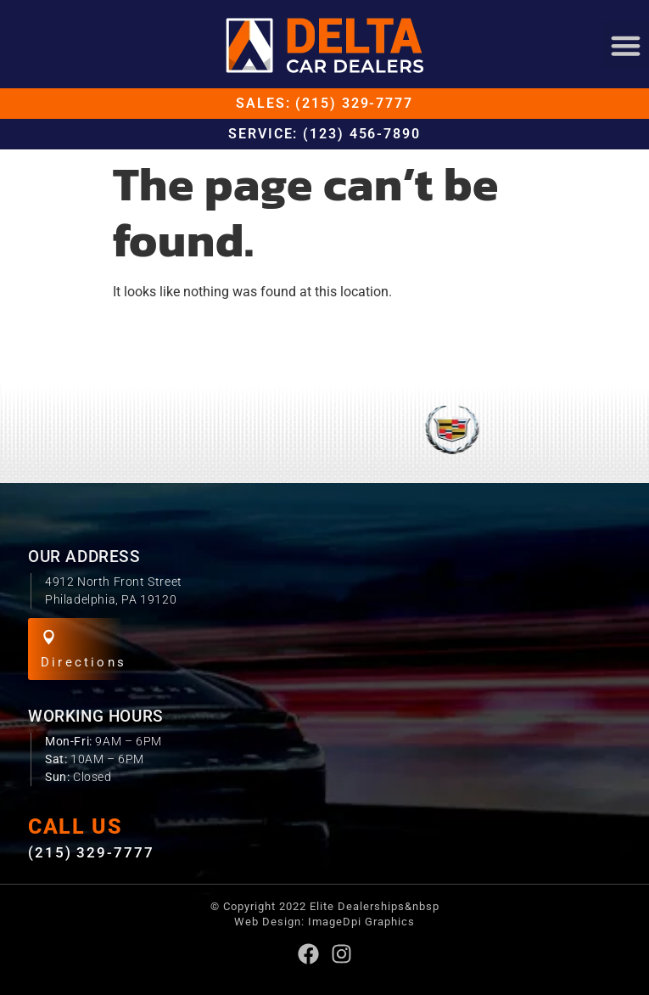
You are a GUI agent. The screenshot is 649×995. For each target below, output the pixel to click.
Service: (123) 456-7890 (324, 134)
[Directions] (49, 637)
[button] (625, 45)
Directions (83, 662)
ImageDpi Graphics (361, 921)
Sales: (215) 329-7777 (324, 103)
